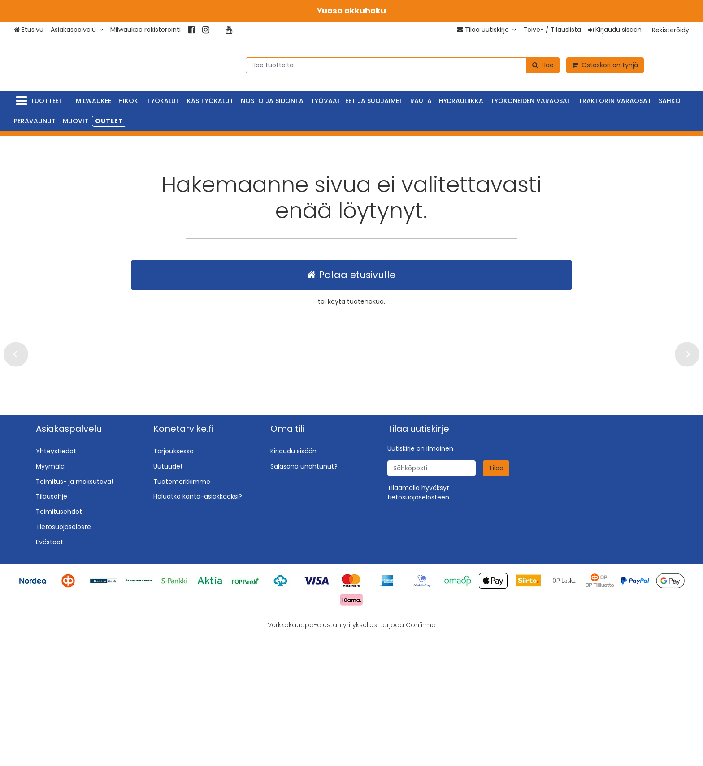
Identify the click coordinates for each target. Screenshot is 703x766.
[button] (418, 625)
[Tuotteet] (41, 101)
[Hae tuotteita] (403, 65)
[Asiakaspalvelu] (77, 30)
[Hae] (543, 65)
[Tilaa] (496, 597)
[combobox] (403, 65)
